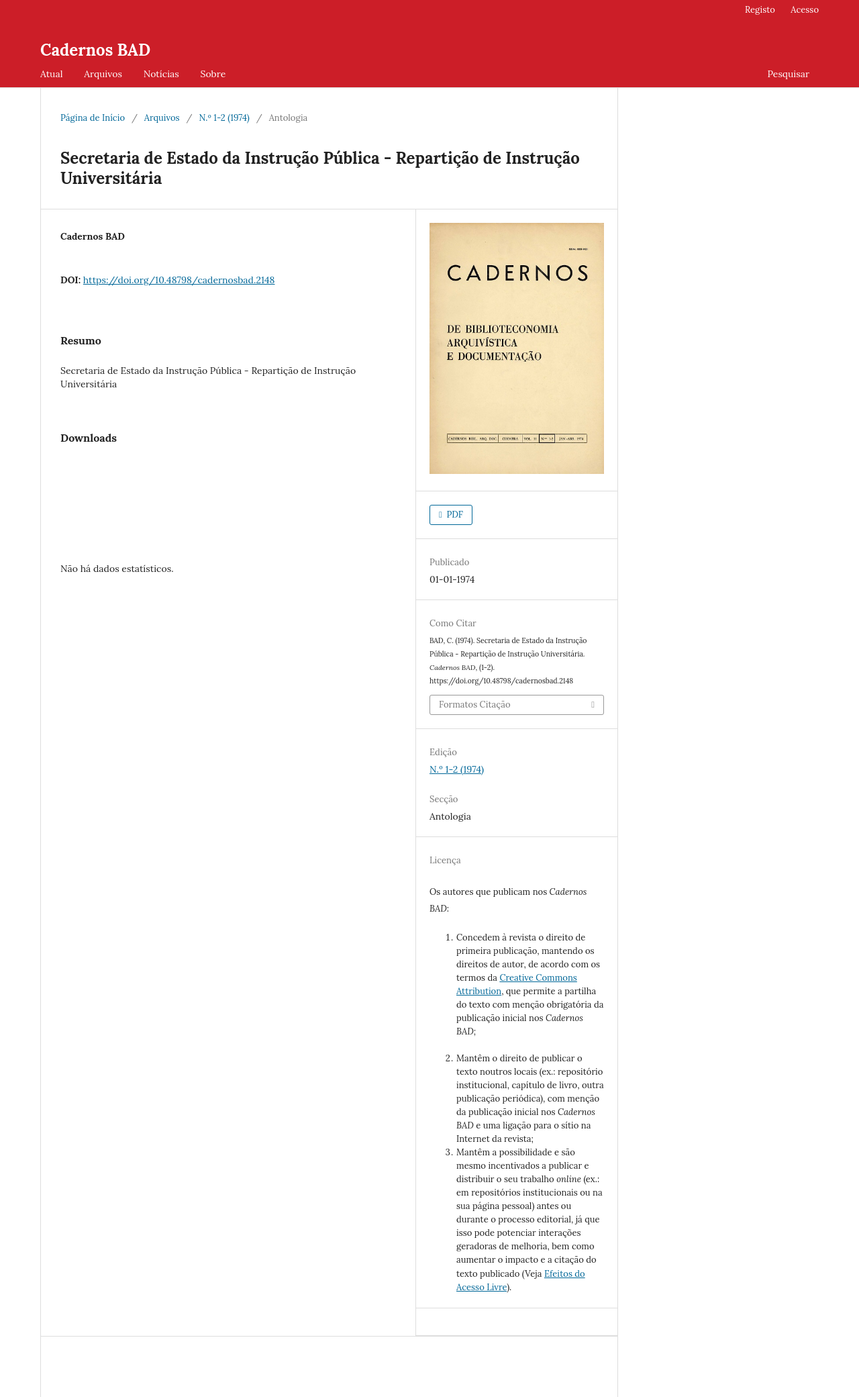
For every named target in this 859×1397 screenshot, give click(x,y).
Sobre (212, 74)
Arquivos (103, 74)
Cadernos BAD (95, 50)
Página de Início (92, 118)
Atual (51, 74)
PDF (453, 514)
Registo (760, 9)
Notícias (161, 74)
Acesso (805, 9)
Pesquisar (788, 74)
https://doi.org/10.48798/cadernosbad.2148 (179, 280)
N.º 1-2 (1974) (224, 118)
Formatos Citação (475, 704)
